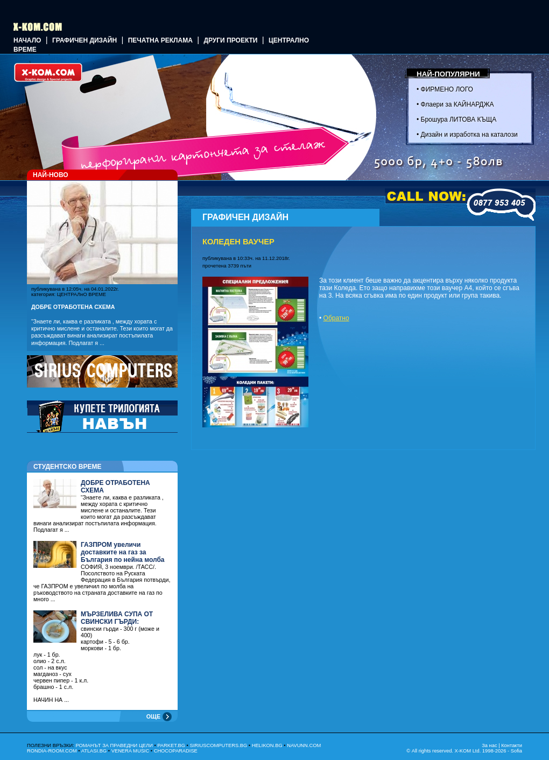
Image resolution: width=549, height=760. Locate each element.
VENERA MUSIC (130, 751)
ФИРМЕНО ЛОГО (447, 89)
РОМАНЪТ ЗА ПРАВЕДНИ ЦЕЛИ (113, 745)
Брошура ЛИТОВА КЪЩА (459, 119)
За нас (489, 745)
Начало (27, 40)
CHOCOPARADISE (176, 751)
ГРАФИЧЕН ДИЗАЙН (84, 40)
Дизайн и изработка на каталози (469, 134)
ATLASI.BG (94, 751)
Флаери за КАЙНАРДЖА (457, 104)
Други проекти (230, 40)
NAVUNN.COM (304, 745)
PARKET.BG (171, 745)
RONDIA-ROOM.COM (52, 751)
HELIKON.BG (267, 745)
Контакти (511, 745)
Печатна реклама (160, 40)
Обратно (336, 318)
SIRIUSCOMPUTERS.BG (218, 745)
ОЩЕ (153, 716)
